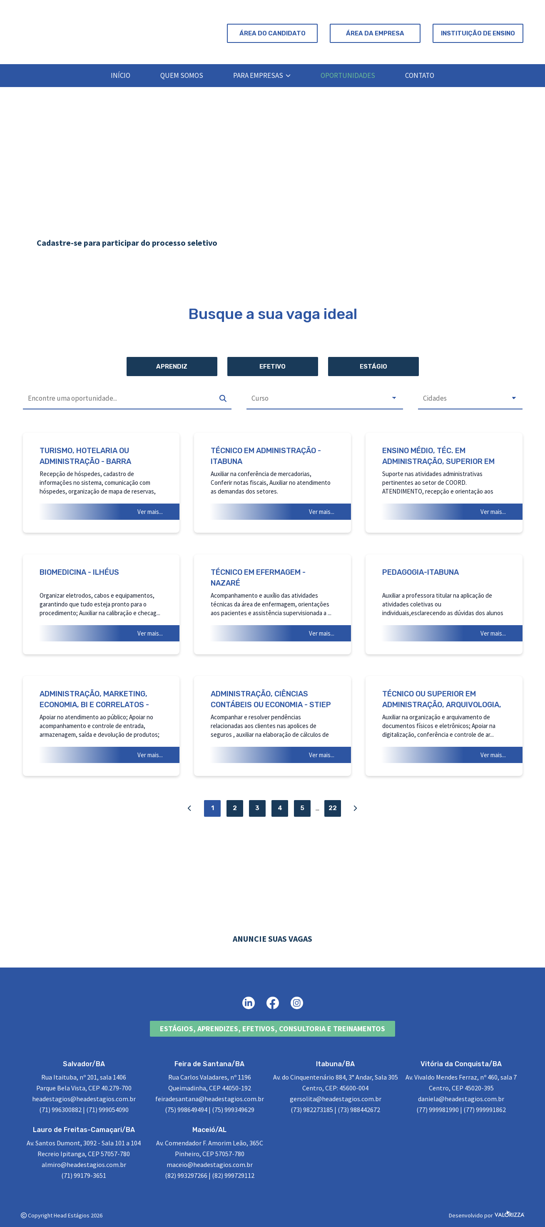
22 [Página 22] (332, 808)
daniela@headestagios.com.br (461, 1099)
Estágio (373, 366)
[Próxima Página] (355, 808)
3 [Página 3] (257, 808)
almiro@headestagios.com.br (84, 1164)
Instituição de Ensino (478, 33)
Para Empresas (262, 75)
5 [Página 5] (302, 808)
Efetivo (272, 366)
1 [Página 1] (212, 808)
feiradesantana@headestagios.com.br (209, 1099)
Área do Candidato (272, 33)
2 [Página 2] (235, 808)
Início (120, 75)
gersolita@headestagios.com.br (335, 1099)
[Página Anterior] (190, 808)
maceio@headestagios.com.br (210, 1164)
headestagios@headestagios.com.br (84, 1099)
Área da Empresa (375, 33)
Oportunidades (348, 75)
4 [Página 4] (280, 808)
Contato (419, 75)
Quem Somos (181, 75)
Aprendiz (171, 366)
